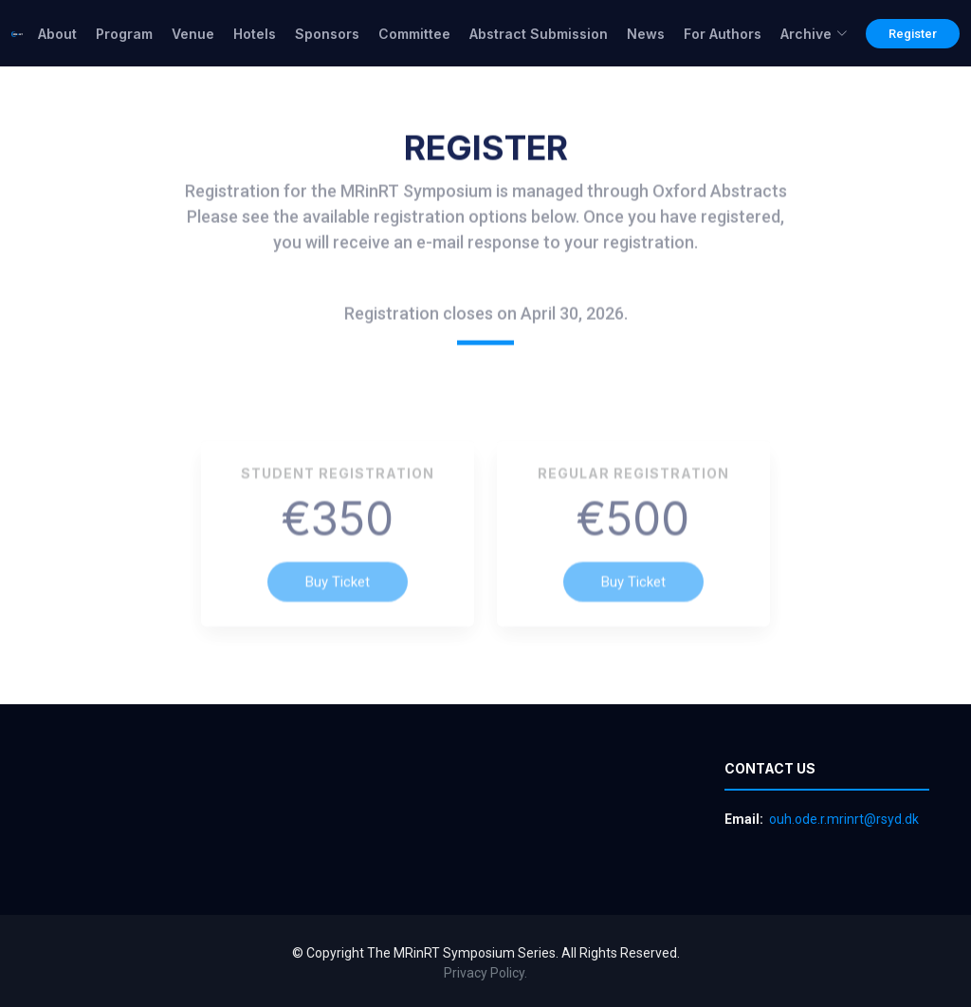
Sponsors (327, 34)
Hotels (254, 34)
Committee (414, 34)
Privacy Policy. (485, 972)
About (57, 34)
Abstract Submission (538, 34)
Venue (193, 34)
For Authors (722, 34)
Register (913, 34)
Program (124, 34)
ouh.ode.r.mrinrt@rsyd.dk (844, 819)
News (646, 34)
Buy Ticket (337, 601)
